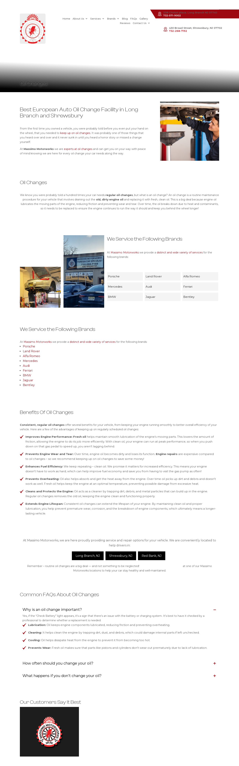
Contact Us (140, 23)
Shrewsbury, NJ (120, 556)
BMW (27, 375)
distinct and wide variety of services (180, 252)
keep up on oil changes (75, 133)
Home (53, 18)
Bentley (29, 385)
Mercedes (30, 361)
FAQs (120, 18)
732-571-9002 (172, 15)
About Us (65, 18)
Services (82, 18)
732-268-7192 (178, 30)
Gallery (130, 18)
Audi (26, 365)
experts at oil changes (78, 149)
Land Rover (31, 351)
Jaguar (28, 380)
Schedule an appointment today (161, 566)
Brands (98, 18)
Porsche (29, 346)
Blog (112, 18)
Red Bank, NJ (152, 556)
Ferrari (27, 370)
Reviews (142, 18)
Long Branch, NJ (88, 556)
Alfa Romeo (31, 356)
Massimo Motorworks (125, 252)
